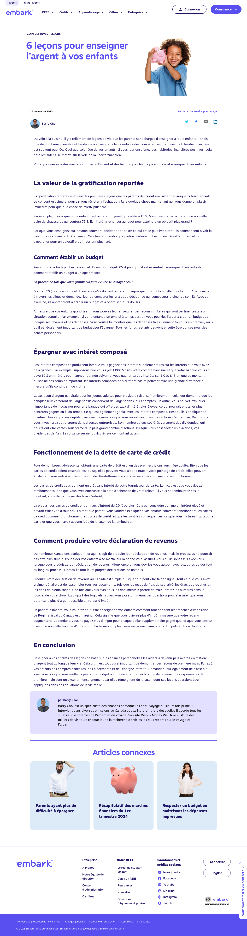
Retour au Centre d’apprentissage (197, 111)
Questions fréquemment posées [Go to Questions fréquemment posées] (131, 901)
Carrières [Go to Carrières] (88, 896)
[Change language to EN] (217, 873)
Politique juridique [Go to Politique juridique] (74, 921)
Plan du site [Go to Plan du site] (143, 921)
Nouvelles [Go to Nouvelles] (123, 892)
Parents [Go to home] (12, 2)
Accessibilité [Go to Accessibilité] (126, 921)
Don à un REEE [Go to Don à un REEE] (126, 878)
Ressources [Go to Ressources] (125, 885)
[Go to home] (19, 12)
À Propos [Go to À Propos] (88, 867)
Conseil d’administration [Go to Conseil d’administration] (93, 887)
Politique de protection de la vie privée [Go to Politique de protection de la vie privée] (38, 921)
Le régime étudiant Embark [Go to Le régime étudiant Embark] (130, 869)
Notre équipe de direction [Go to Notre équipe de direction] (93, 876)
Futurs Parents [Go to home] (31, 2)
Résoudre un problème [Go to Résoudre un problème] (102, 921)
